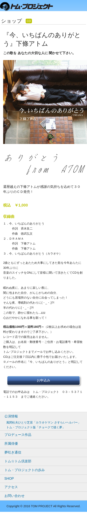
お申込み (43, 380)
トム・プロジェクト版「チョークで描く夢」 (35, 427)
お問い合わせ (14, 496)
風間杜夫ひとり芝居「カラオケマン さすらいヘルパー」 (43, 422)
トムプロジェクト (28, 7)
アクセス (11, 487)
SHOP (9, 478)
